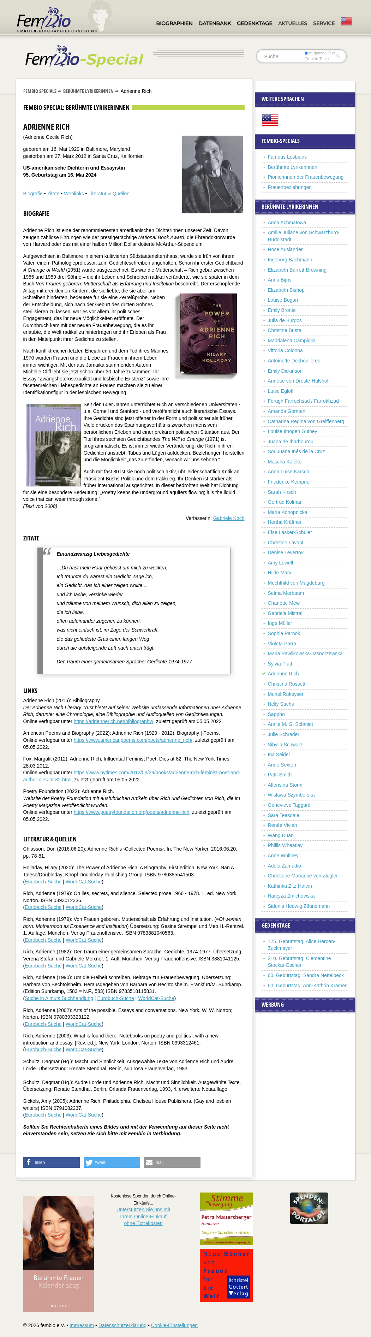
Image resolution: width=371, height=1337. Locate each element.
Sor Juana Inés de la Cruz (296, 451)
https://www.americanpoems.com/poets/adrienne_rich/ (133, 740)
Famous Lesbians (287, 157)
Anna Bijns (280, 280)
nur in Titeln (316, 59)
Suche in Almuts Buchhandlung (59, 998)
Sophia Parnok (284, 633)
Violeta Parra (282, 643)
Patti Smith (280, 774)
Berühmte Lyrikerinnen (88, 91)
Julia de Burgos (285, 320)
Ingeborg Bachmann (290, 259)
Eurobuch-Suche (43, 882)
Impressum (82, 1325)
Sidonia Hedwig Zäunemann (299, 906)
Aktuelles (292, 23)
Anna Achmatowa (287, 222)
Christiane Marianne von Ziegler (303, 875)
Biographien (174, 23)
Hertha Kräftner (285, 522)
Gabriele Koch (229, 518)
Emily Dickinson (285, 371)
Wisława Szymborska (291, 795)
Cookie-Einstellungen (174, 1325)
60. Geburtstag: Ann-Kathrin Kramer (307, 985)
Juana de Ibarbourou (290, 441)
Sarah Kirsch (282, 492)
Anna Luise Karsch (289, 471)
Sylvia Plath (281, 664)
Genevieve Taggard (289, 805)
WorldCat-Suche (84, 882)
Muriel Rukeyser (286, 694)
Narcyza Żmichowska (291, 896)
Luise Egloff (281, 391)
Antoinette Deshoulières (294, 360)
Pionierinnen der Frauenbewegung (306, 177)
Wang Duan (281, 835)
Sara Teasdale (283, 815)
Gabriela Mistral (285, 613)
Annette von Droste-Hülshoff (299, 381)
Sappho (276, 714)
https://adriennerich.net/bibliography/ (114, 721)
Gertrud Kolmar (285, 502)
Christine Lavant (286, 542)
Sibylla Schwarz (285, 744)
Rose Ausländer (285, 249)
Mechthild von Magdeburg (296, 583)
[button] (51, 1162)
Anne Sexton (282, 765)
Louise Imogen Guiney (292, 431)
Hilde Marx (280, 572)
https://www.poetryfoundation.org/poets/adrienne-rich (132, 812)
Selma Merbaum (286, 593)
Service (324, 23)
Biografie (33, 193)
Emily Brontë (282, 310)
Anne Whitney (283, 855)
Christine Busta (284, 330)
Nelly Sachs (281, 704)
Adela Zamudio (284, 866)
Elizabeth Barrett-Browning (297, 270)
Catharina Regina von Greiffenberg (306, 421)
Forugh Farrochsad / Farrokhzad (303, 401)
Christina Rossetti (287, 684)
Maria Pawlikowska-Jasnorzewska (305, 653)
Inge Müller (280, 623)
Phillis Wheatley (285, 845)
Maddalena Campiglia (292, 340)
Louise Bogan (283, 300)
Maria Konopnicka (287, 512)
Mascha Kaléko (285, 462)
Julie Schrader (284, 734)
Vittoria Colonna (285, 350)
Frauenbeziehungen (290, 187)
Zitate (53, 193)
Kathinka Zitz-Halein (290, 886)
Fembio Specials (39, 91)
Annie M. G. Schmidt (290, 724)
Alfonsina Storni (285, 785)
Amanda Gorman (287, 411)
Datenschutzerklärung (122, 1325)
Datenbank (214, 23)
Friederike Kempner (289, 482)
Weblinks (74, 193)
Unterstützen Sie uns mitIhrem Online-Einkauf (143, 1216)
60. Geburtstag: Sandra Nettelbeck (306, 975)
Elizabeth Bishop (286, 290)
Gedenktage (254, 23)
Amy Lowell (280, 563)
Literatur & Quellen (109, 193)
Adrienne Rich (283, 673)
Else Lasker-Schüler (290, 532)
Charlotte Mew (284, 603)
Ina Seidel (279, 754)
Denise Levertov (286, 552)
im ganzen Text (319, 53)
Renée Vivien (282, 825)
